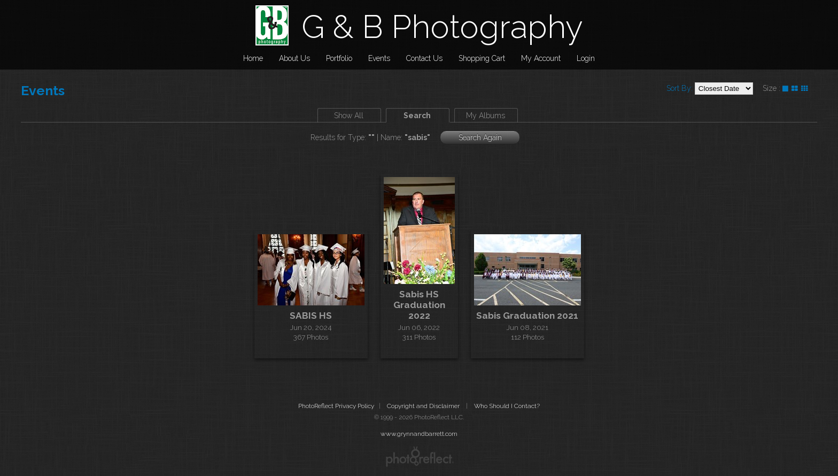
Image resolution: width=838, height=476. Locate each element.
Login (586, 58)
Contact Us (424, 58)
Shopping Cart (482, 58)
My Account (541, 58)
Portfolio (339, 58)
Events (379, 58)
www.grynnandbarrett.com (419, 433)
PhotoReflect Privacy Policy (336, 406)
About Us (294, 58)
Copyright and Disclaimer (424, 406)
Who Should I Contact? (507, 406)
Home (253, 58)
